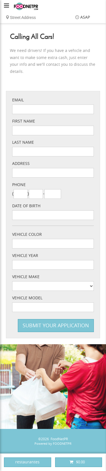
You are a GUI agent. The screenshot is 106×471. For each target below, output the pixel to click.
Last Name (23, 142)
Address (21, 163)
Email (18, 100)
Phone (19, 184)
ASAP (85, 17)
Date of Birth (26, 206)
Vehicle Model (27, 298)
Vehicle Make (26, 276)
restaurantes (27, 462)
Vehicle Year (25, 255)
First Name (23, 121)
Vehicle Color (27, 234)
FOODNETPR (62, 444)
